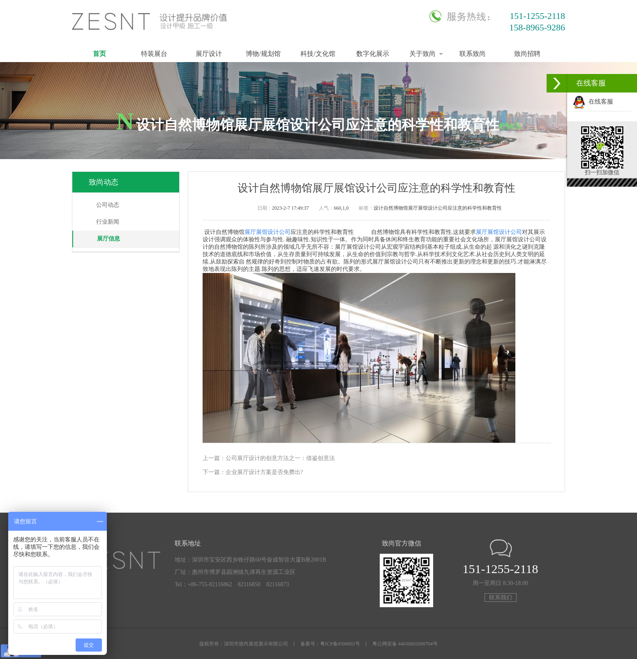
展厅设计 (209, 53)
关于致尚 (422, 53)
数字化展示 (372, 53)
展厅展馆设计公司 (268, 232)
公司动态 (107, 205)
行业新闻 (107, 222)
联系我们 (500, 597)
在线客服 (593, 101)
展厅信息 (108, 239)
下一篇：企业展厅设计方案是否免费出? (253, 472)
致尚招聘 (527, 53)
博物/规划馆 (263, 53)
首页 (99, 53)
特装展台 (154, 53)
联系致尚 (472, 53)
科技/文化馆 (317, 53)
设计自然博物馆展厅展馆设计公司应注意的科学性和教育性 (438, 208)
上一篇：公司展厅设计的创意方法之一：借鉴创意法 (269, 458)
